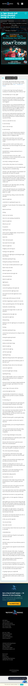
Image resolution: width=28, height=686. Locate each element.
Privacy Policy (5, 656)
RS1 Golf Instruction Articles (8, 624)
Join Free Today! (6, 632)
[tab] (3, 77)
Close (21, 684)
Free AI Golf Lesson (6, 627)
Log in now (20, 30)
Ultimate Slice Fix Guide (7, 659)
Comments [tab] (9, 78)
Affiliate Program (6, 646)
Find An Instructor (6, 638)
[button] (22, 3)
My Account (5, 654)
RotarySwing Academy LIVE (8, 649)
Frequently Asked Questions (8, 658)
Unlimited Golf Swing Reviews (9, 643)
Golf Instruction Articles (7, 623)
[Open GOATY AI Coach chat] (24, 682)
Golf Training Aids (6, 635)
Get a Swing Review (6, 644)
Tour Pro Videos (6, 621)
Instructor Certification (7, 636)
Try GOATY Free (14, 603)
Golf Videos (5, 620)
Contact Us (14, 671)
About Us (4, 655)
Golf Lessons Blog (6, 626)
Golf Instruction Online (7, 647)
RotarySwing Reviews (7, 634)
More (19, 684)
